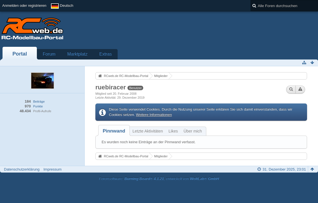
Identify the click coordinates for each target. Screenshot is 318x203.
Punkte (38, 106)
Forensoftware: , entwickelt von (159, 178)
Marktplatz (77, 54)
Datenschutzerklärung (21, 169)
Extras (105, 54)
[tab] (114, 131)
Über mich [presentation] (192, 131)
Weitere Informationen (154, 114)
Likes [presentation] (173, 131)
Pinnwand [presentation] (114, 131)
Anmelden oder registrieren (24, 5)
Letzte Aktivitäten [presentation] (148, 131)
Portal (19, 54)
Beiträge (39, 101)
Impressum (52, 169)
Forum (49, 54)
